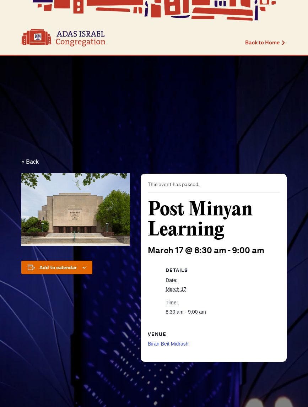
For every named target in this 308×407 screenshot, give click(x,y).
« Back (30, 162)
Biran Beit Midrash (168, 344)
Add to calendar (58, 267)
